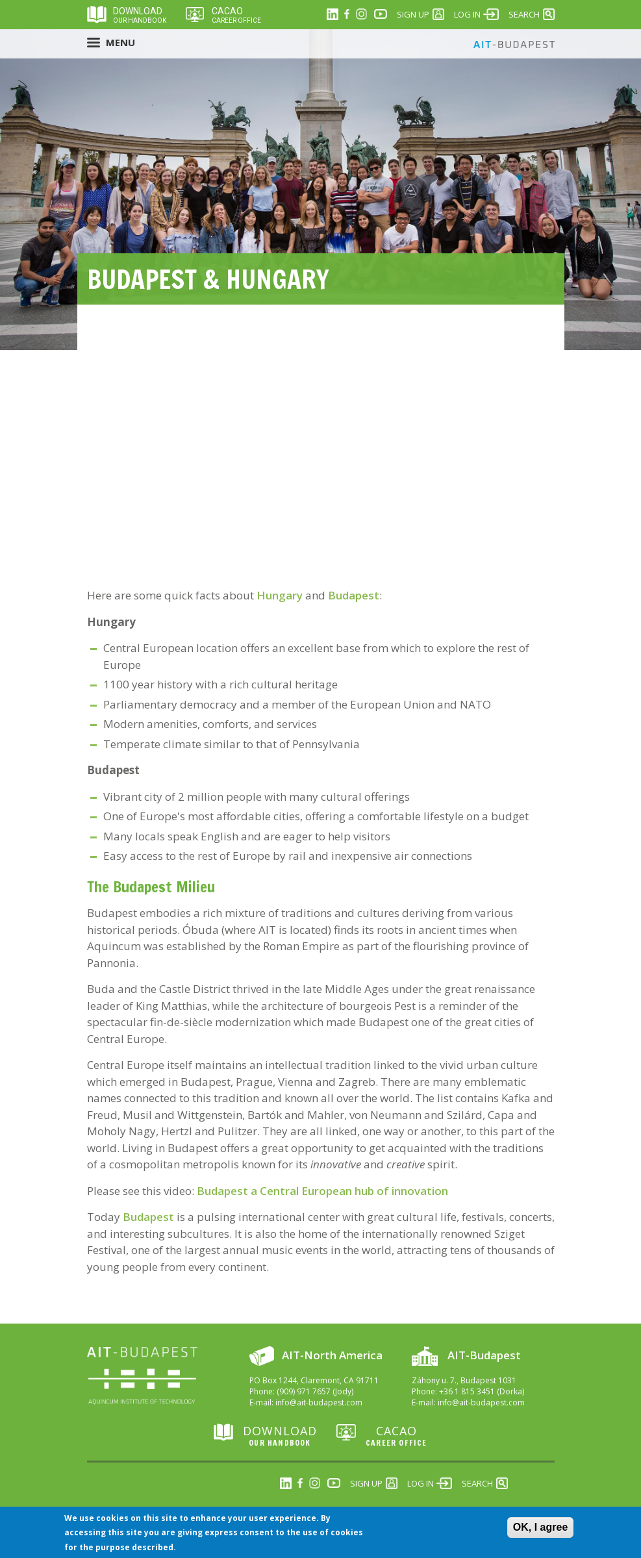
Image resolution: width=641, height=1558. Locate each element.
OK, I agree (540, 1527)
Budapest (353, 595)
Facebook (346, 14)
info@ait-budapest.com (318, 1402)
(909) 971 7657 (304, 1391)
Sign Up (413, 14)
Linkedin (332, 14)
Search (524, 14)
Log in (467, 14)
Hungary (281, 595)
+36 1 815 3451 (467, 1391)
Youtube (380, 14)
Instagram (361, 14)
